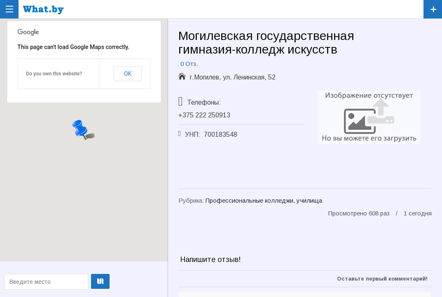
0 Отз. (189, 63)
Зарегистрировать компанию (432, 9)
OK (127, 73)
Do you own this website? (54, 74)
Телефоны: (204, 102)
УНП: (192, 134)
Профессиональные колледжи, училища (264, 200)
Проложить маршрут (82, 281)
